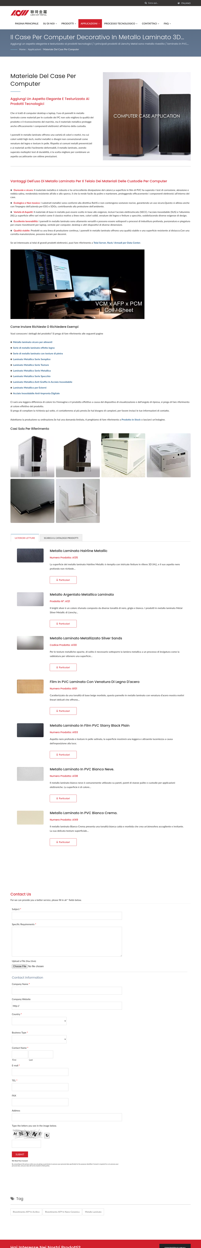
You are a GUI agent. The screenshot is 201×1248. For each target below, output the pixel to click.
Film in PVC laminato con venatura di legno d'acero (95, 682)
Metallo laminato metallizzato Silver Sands (86, 638)
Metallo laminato (93, 1211)
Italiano (186, 3)
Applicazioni (90, 23)
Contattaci (150, 23)
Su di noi (50, 23)
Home (22, 49)
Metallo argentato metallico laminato (82, 594)
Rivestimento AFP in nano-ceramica (62, 1211)
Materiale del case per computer (61, 49)
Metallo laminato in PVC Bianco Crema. (83, 813)
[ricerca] (145, 3)
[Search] (161, 3)
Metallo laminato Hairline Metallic (79, 551)
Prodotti (68, 23)
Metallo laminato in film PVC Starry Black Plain (90, 725)
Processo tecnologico (120, 23)
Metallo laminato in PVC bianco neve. (82, 769)
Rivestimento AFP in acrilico (26, 1211)
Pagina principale (27, 23)
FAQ (167, 23)
